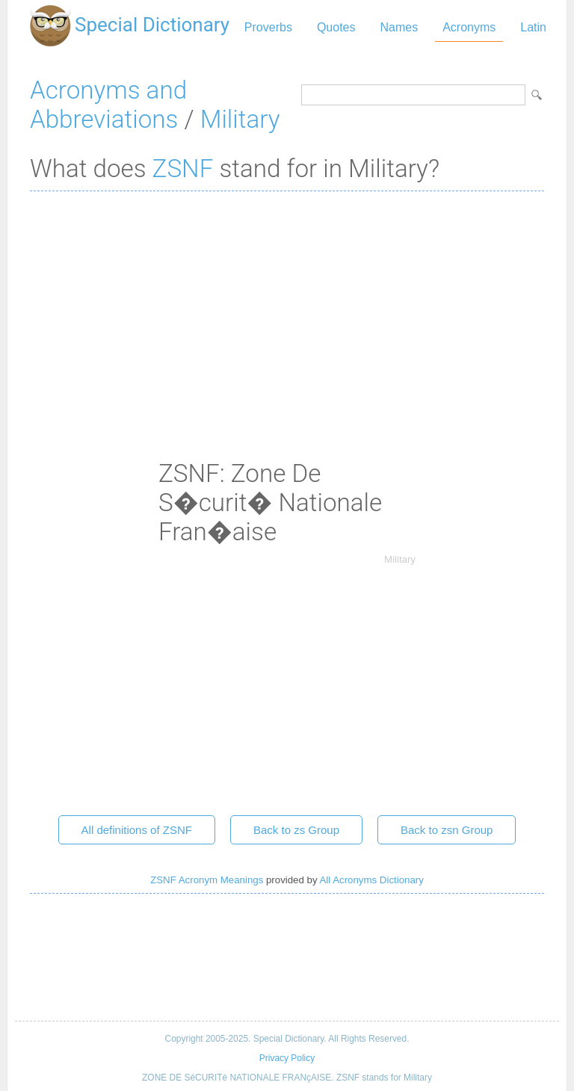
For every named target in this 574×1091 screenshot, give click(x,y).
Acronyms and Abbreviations (108, 104)
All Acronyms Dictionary (372, 880)
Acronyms (469, 27)
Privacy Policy (287, 1058)
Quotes (336, 27)
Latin (533, 27)
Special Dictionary (152, 24)
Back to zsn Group (447, 829)
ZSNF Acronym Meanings (206, 880)
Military (240, 119)
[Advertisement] (287, 310)
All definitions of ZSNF (136, 829)
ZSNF (183, 168)
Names (399, 27)
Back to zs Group (296, 829)
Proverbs (268, 27)
